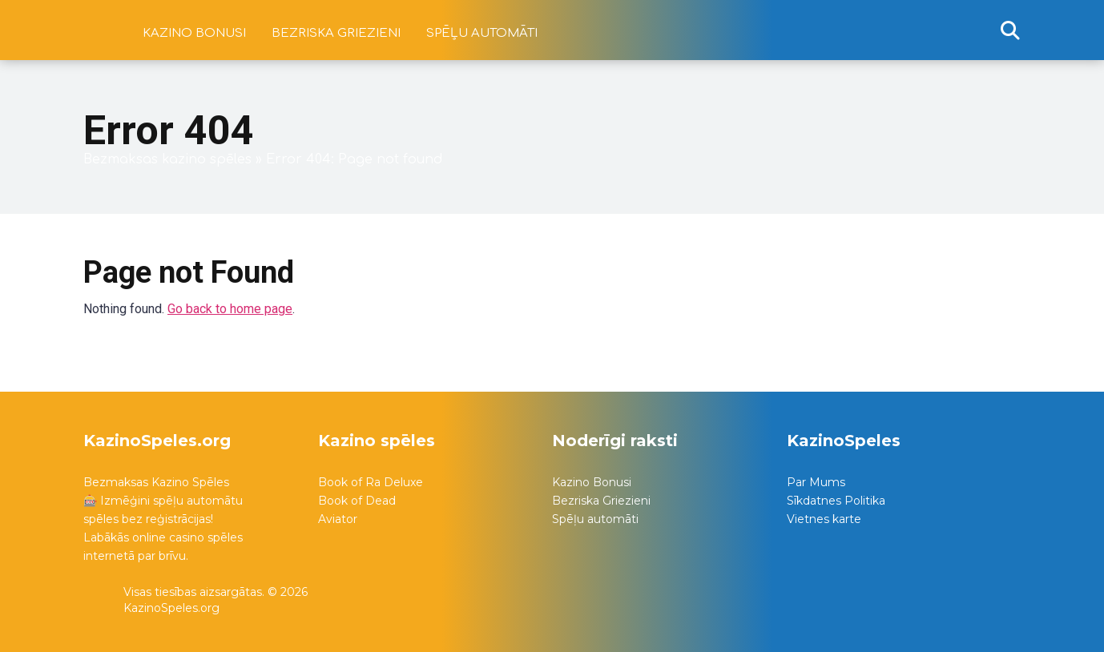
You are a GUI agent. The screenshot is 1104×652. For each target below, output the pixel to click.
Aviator (337, 519)
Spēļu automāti (482, 33)
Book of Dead (357, 500)
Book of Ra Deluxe (370, 482)
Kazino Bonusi (591, 482)
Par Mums (816, 482)
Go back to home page (229, 308)
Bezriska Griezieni (601, 500)
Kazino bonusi (194, 33)
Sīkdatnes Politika (836, 500)
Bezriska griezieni (336, 33)
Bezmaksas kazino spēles (167, 159)
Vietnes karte (824, 519)
